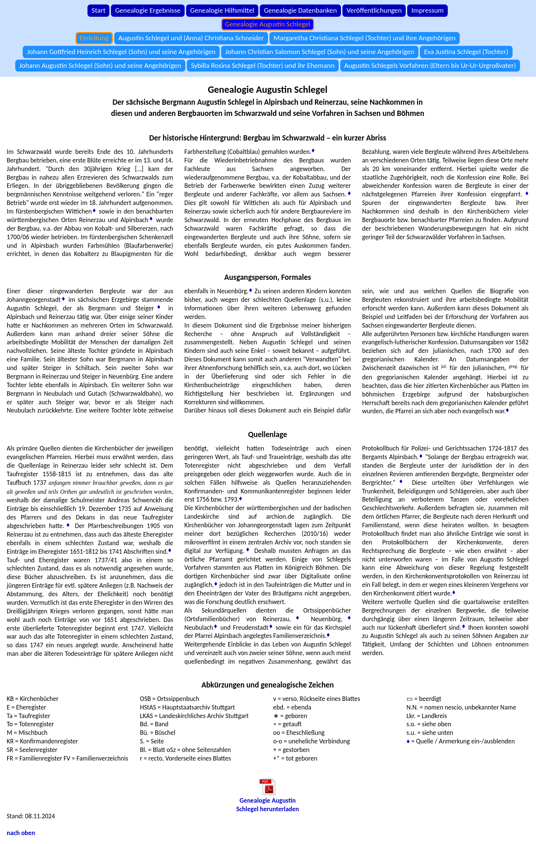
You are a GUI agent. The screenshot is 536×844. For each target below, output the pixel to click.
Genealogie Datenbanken (300, 10)
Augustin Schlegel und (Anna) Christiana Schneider (191, 38)
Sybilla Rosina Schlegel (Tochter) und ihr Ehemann (263, 65)
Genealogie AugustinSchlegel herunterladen (267, 804)
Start (98, 10)
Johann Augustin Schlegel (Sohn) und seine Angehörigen (100, 65)
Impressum (427, 10)
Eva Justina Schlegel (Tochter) (466, 51)
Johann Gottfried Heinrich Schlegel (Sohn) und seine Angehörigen (121, 51)
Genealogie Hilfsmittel (222, 10)
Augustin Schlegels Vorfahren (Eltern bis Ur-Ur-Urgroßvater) (430, 65)
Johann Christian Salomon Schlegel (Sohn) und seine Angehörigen (319, 51)
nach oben (21, 833)
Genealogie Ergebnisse (148, 10)
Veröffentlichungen (374, 10)
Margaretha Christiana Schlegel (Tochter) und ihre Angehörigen (365, 38)
